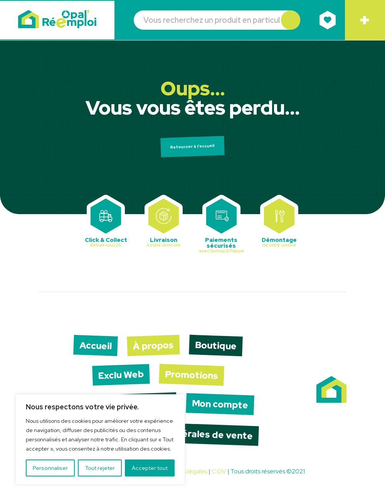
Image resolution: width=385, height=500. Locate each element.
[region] (100, 439)
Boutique (218, 348)
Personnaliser (50, 468)
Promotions (193, 378)
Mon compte (222, 408)
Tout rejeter (100, 468)
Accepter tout (150, 468)
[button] (289, 20)
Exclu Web (120, 378)
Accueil (93, 348)
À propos (153, 348)
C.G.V (219, 477)
